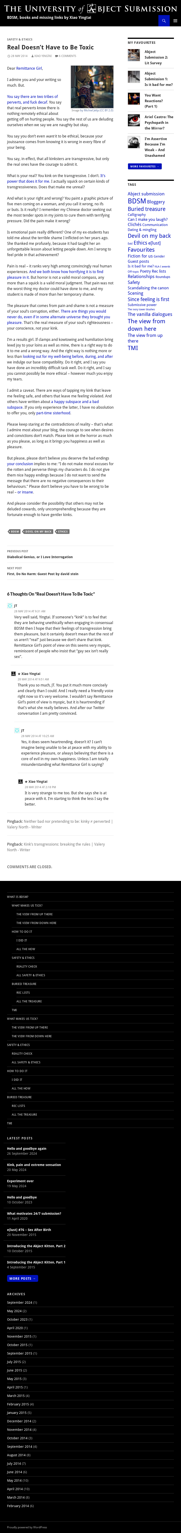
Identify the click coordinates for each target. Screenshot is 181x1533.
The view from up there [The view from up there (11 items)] (145, 338)
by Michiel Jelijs (89, 110)
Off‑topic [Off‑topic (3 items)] (133, 272)
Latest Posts (20, 1138)
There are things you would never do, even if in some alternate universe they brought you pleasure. (58, 317)
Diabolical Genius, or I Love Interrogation (60, 554)
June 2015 (14, 1370)
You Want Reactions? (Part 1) (154, 101)
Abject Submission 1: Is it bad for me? (159, 79)
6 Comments (67, 56)
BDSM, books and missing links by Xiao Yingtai (49, 17)
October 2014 (17, 1438)
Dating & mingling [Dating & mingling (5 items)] (142, 229)
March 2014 (16, 1497)
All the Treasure (29, 1001)
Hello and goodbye (22, 1197)
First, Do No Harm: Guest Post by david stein (60, 570)
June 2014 (14, 1472)
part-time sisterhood (53, 413)
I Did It (21, 940)
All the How (25, 949)
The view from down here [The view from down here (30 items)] (146, 324)
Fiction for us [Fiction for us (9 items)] (140, 256)
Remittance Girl (29, 68)
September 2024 (19, 1302)
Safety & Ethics (20, 39)
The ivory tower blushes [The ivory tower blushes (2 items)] (141, 309)
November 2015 (19, 1336)
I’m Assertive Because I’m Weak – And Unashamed (156, 147)
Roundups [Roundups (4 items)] (163, 276)
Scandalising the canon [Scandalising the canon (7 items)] (148, 287)
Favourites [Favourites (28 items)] (141, 249)
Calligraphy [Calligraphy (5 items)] (137, 214)
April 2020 (15, 1328)
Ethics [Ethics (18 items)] (140, 242)
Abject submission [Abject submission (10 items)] (146, 194)
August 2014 (16, 1455)
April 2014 (15, 1489)
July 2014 (14, 1463)
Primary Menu (175, 20)
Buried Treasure (24, 984)
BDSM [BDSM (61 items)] (137, 201)
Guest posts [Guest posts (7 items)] (138, 261)
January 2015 (17, 1412)
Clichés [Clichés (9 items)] (134, 224)
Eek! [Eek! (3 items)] (130, 244)
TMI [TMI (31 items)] (133, 348)
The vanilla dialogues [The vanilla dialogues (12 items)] (150, 314)
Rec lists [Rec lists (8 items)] (159, 271)
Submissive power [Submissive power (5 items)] (142, 304)
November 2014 (19, 1429)
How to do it (22, 932)
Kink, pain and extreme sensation (34, 1164)
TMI (14, 1010)
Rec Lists (23, 993)
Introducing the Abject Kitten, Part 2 (36, 1246)
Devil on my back (38, 531)
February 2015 (18, 1404)
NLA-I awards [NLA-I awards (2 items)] (162, 266)
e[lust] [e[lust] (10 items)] (154, 243)
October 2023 (17, 1319)
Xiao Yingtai (43, 56)
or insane (25, 492)
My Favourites (142, 42)
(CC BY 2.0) (106, 110)
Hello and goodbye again (26, 1148)
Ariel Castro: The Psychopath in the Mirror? (159, 122)
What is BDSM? (18, 897)
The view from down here (36, 923)
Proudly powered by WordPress (27, 1527)
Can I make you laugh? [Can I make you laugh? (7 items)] (148, 219)
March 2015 (16, 1395)
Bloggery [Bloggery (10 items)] (156, 202)
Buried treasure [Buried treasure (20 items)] (146, 209)
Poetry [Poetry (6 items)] (145, 271)
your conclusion (20, 463)
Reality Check (26, 966)
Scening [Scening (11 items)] (135, 293)
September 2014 (19, 1446)
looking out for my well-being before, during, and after (68, 356)
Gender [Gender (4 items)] (159, 256)
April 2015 (15, 1387)
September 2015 (19, 1353)
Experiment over (20, 1181)
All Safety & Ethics (30, 975)
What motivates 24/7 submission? (34, 1213)
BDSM (15, 531)
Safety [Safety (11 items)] (134, 282)
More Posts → (22, 1278)
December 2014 (19, 1421)
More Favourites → (144, 166)
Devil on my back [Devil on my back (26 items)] (149, 235)
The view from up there (34, 914)
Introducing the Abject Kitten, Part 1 (36, 1262)
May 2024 (14, 1311)
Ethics (63, 531)
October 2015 (17, 1345)
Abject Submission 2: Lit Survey (156, 57)
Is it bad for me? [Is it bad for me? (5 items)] (141, 266)
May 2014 (14, 1480)
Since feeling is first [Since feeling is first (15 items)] (148, 299)
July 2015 (14, 1362)
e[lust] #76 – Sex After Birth (29, 1229)
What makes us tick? (27, 906)
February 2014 (18, 1506)
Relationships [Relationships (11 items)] (141, 276)
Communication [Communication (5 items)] (155, 224)
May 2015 (14, 1378)
